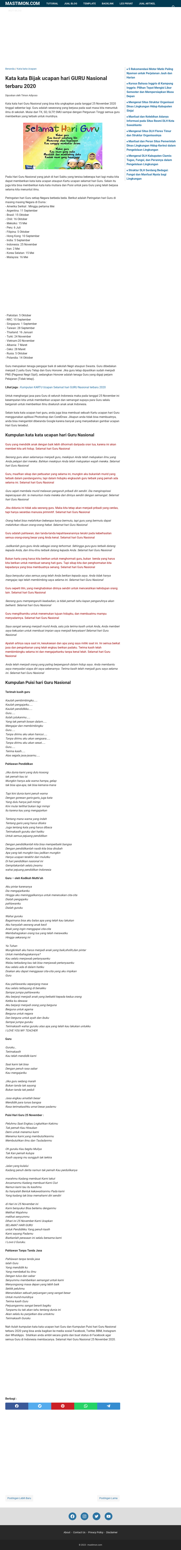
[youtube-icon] (108, 1516)
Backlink (108, 3)
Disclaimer (112, 1532)
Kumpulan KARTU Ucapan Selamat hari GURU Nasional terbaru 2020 (63, 387)
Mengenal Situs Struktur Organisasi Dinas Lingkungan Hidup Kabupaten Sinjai (150, 106)
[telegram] (108, 1406)
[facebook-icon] (72, 1516)
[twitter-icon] (96, 1516)
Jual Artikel (147, 3)
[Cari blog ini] (173, 7)
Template (89, 3)
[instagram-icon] (84, 1516)
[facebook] (16, 1406)
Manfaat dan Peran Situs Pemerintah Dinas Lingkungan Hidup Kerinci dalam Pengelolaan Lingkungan (151, 145)
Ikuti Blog (15, 10)
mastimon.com (22, 3)
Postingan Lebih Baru (19, 1498)
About (67, 1532)
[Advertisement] (90, 37)
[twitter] (39, 1406)
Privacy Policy (95, 1532)
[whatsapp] (85, 1406)
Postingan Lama (108, 1498)
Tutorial (52, 3)
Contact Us (79, 1532)
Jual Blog (70, 3)
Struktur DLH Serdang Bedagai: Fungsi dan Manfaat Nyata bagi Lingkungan (147, 174)
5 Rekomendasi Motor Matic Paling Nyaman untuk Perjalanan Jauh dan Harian (150, 73)
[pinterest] (62, 1406)
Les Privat (126, 3)
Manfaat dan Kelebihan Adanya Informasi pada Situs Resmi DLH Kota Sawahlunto (150, 121)
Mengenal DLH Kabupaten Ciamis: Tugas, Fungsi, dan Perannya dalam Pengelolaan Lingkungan (149, 160)
